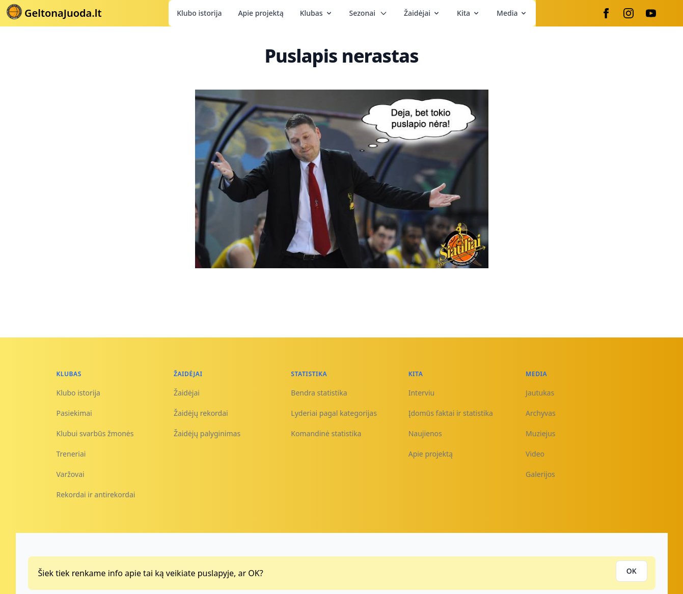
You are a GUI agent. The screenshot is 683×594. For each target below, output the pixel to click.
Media (512, 13)
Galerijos (540, 474)
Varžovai (71, 474)
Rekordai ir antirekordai (96, 494)
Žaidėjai (422, 13)
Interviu (421, 393)
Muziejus (540, 433)
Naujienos (425, 433)
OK (631, 571)
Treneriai (71, 454)
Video (535, 454)
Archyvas (541, 413)
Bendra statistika (319, 393)
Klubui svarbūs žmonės (95, 433)
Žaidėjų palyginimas (207, 433)
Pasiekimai (74, 413)
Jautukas (540, 393)
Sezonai (368, 13)
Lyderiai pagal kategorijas (334, 413)
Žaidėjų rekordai (201, 413)
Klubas (316, 13)
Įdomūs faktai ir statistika (450, 413)
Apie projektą (260, 13)
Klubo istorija (199, 13)
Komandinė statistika (326, 433)
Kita (468, 13)
